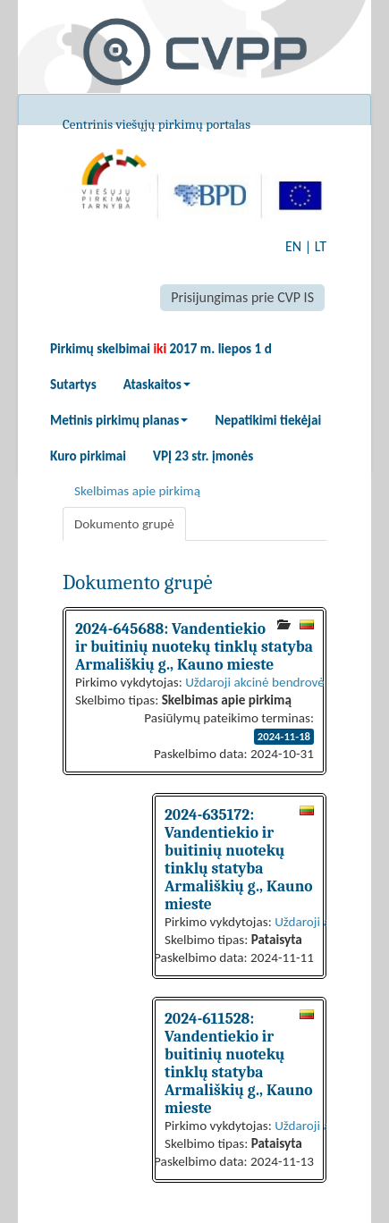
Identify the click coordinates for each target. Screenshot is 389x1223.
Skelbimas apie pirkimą (137, 491)
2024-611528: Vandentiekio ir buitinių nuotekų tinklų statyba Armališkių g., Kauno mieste (239, 1063)
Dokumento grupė (124, 524)
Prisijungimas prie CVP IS (242, 297)
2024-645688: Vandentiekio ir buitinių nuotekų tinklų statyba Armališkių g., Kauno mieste (194, 646)
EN (293, 246)
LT (320, 246)
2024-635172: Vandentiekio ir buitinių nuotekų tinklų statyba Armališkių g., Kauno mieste (239, 859)
